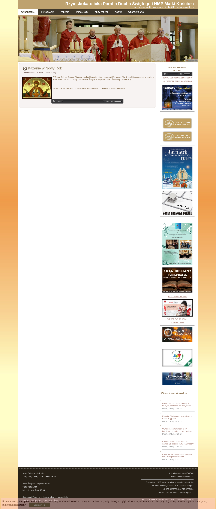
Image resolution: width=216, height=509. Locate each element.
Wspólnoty (82, 12)
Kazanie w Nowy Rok (45, 68)
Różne (118, 12)
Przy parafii (101, 12)
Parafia (65, 12)
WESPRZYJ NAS (136, 12)
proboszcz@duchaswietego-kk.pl (179, 492)
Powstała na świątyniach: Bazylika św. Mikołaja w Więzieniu (177, 455)
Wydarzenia (27, 12)
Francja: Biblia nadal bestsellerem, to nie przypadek (177, 417)
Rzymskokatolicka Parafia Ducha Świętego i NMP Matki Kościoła (129, 3)
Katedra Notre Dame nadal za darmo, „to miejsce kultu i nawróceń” (178, 442)
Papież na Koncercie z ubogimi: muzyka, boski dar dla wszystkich (176, 404)
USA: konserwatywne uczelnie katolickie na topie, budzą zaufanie (177, 430)
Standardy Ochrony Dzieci (182, 476)
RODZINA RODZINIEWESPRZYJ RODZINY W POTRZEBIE (177, 309)
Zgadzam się (39, 505)
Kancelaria (47, 12)
